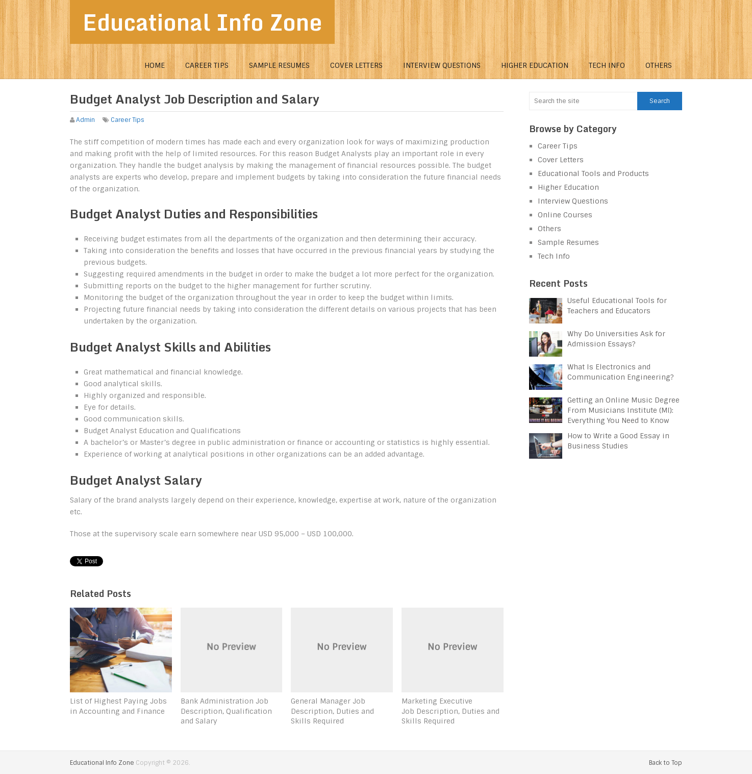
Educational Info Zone (202, 22)
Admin (85, 120)
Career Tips (207, 65)
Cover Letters (356, 65)
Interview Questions (442, 65)
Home (154, 65)
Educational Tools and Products (593, 173)
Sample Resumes (279, 65)
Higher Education (534, 65)
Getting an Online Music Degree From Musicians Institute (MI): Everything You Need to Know (623, 410)
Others (658, 65)
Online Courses (565, 214)
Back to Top (665, 763)
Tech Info (607, 65)
